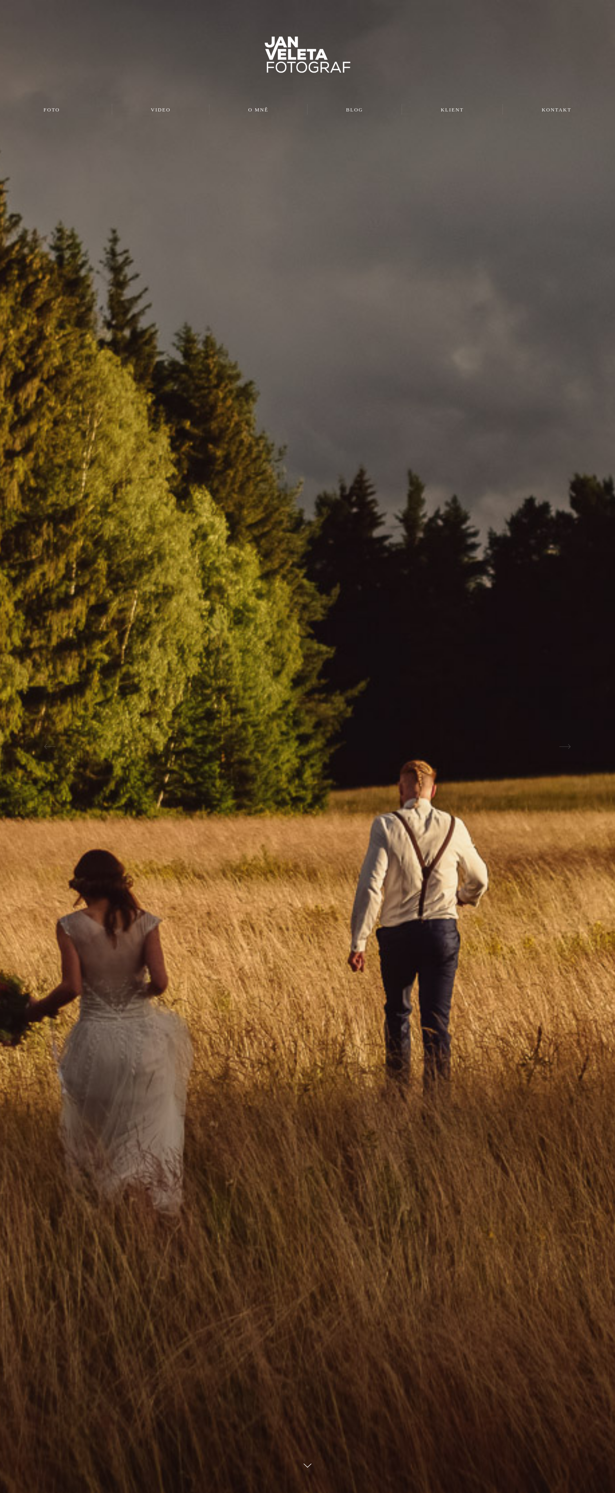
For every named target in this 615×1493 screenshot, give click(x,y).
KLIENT (452, 110)
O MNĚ (258, 110)
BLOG (354, 110)
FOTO (52, 110)
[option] (307, 746)
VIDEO (161, 110)
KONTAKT (556, 110)
